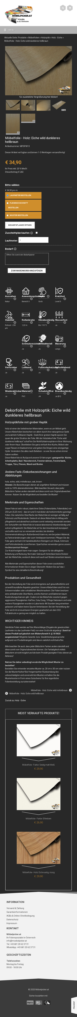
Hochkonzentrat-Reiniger (16, 547)
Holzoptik (45, 37)
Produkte (22, 37)
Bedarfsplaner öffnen (20, 225)
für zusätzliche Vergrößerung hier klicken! (38, 97)
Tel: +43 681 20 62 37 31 (18, 944)
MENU (7, 30)
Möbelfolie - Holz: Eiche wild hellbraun (26, 693)
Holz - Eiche (57, 37)
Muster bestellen (16, 215)
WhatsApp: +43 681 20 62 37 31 (21, 947)
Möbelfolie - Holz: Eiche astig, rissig (39, 872)
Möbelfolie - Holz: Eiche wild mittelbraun (49, 690)
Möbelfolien (33, 37)
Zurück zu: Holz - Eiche (15, 700)
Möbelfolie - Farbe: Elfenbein (38, 818)
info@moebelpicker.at (17, 941)
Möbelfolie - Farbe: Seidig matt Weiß (38, 765)
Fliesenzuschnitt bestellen (16, 205)
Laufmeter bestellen (18, 195)
